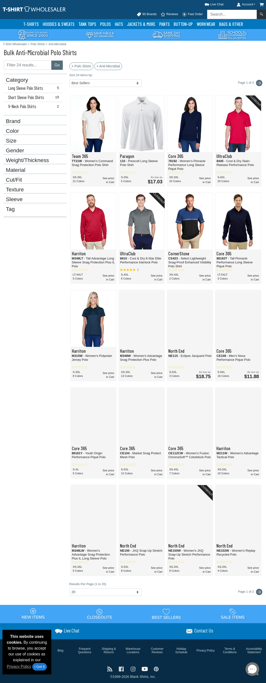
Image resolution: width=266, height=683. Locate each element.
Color (12, 131)
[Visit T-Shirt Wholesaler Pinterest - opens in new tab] (156, 668)
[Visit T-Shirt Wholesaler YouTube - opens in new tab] (145, 668)
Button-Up (183, 24)
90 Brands (147, 14)
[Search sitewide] (232, 14)
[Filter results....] (28, 65)
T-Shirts (31, 24)
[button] (209, 3)
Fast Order (192, 14)
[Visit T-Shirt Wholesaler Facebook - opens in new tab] (122, 668)
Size (11, 141)
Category (17, 80)
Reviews (169, 14)
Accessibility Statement (254, 650)
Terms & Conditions (230, 650)
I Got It (39, 667)
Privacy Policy (19, 666)
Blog (60, 650)
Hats (119, 24)
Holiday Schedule (181, 650)
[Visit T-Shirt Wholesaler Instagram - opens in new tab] (133, 668)
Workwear (206, 24)
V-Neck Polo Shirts (34, 106)
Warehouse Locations (133, 650)
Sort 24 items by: (81, 75)
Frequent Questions (84, 650)
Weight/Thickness (27, 160)
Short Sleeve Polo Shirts (34, 97)
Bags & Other (231, 24)
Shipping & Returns (109, 650)
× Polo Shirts (81, 66)
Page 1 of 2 (250, 592)
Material (15, 170)
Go (57, 65)
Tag (10, 209)
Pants (164, 24)
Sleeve (14, 199)
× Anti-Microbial (108, 66)
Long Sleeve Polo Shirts (34, 88)
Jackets (141, 24)
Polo (105, 24)
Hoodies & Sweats (58, 24)
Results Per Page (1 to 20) (87, 584)
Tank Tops (87, 24)
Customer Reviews (157, 650)
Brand (13, 121)
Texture (15, 189)
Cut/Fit (14, 180)
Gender (15, 150)
